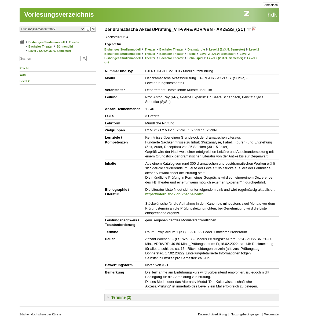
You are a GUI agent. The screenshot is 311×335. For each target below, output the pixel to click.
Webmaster (271, 314)
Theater (74, 42)
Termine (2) (121, 297)
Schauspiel (195, 58)
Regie (192, 53)
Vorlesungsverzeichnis (59, 14)
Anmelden (271, 4)
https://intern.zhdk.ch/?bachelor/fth (174, 194)
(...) (106, 62)
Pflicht (24, 68)
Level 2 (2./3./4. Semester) (227, 49)
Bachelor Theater (40, 46)
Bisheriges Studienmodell (46, 42)
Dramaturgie (196, 49)
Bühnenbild (65, 46)
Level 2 (25, 81)
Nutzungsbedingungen (245, 314)
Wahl (23, 74)
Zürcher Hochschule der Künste (40, 314)
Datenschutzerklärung (212, 314)
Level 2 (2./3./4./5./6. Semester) (49, 50)
